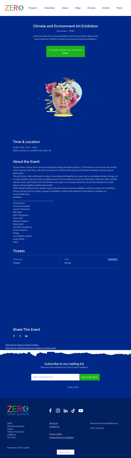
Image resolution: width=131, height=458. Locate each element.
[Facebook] (50, 410)
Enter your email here (41, 371)
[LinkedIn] (65, 410)
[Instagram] (58, 410)
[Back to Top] (65, 452)
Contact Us (54, 426)
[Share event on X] (20, 336)
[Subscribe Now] (90, 377)
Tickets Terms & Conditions (61, 437)
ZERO (9, 423)
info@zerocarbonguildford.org (104, 423)
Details (65, 53)
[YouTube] (81, 410)
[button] (33, 8)
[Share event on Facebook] (14, 336)
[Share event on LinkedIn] (26, 336)
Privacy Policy (55, 434)
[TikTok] (73, 410)
